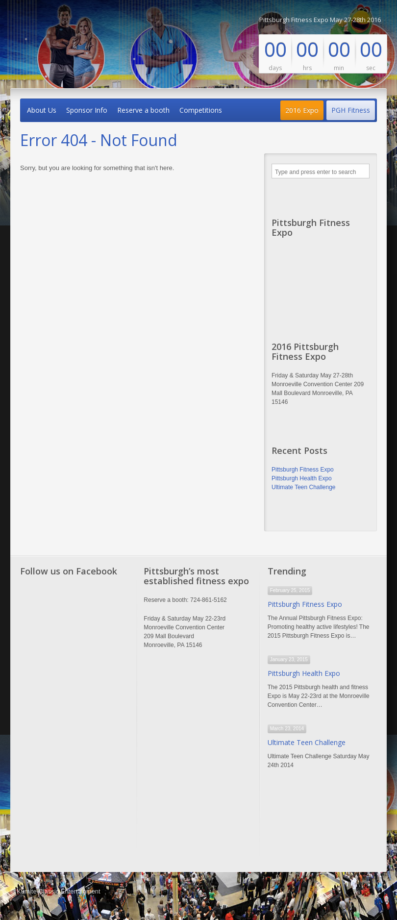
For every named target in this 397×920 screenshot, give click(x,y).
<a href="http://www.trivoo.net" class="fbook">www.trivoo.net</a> (74, 722)
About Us (41, 110)
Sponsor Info (86, 110)
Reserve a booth (143, 110)
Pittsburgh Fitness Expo (303, 469)
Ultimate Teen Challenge (304, 487)
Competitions (200, 110)
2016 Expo (302, 110)
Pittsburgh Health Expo (302, 478)
